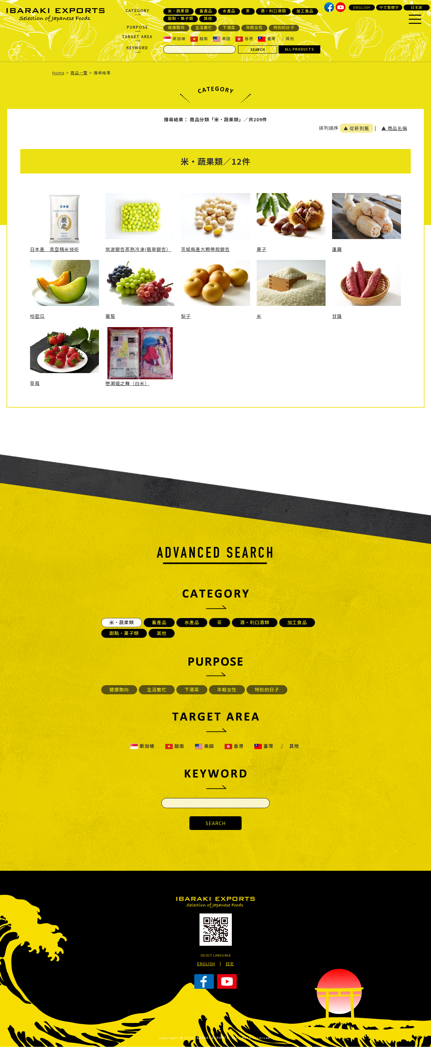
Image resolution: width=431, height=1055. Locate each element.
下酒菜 (229, 27)
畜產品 (206, 10)
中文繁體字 (389, 7)
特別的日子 (284, 27)
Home (58, 72)
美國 (222, 39)
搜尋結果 (102, 72)
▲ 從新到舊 (356, 128)
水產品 (229, 10)
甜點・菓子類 (180, 18)
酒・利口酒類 (273, 10)
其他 (208, 18)
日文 (230, 963)
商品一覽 (79, 72)
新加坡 (174, 39)
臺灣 (267, 39)
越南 (199, 39)
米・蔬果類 (178, 10)
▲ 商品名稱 (394, 128)
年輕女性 (254, 27)
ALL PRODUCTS (299, 49)
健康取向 (176, 27)
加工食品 (304, 10)
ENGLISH (361, 7)
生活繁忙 (203, 27)
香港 (244, 39)
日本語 (417, 7)
